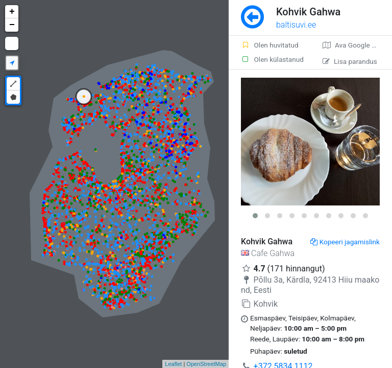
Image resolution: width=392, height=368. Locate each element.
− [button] (12, 25)
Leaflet (173, 364)
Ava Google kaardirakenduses (357, 45)
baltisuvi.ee (296, 25)
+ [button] (12, 12)
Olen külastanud (272, 59)
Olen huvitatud (270, 45)
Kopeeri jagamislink (345, 242)
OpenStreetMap (206, 364)
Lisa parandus (350, 61)
